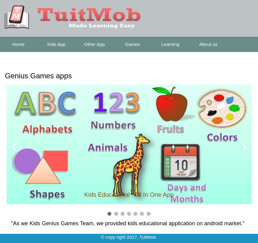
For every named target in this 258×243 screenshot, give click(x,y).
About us (208, 44)
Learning (170, 44)
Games (132, 44)
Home (18, 44)
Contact (18, 59)
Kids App (56, 44)
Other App (94, 44)
